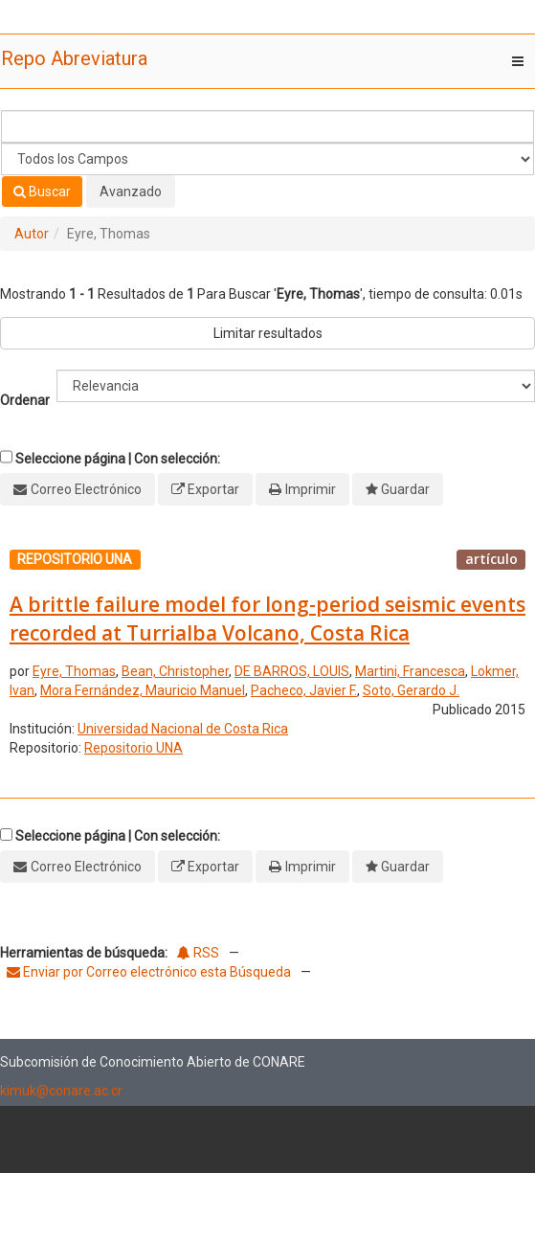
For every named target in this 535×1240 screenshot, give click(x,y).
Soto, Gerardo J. (411, 690)
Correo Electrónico (86, 489)
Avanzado (131, 191)
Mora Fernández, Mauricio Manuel (142, 690)
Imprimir (310, 489)
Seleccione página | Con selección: (117, 458)
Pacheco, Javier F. (304, 690)
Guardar (405, 489)
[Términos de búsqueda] (267, 126)
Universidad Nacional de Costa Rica (183, 728)
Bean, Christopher (175, 671)
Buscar (42, 191)
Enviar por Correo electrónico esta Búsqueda (150, 972)
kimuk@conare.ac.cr (61, 1090)
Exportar (213, 489)
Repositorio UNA (133, 747)
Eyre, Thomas (74, 671)
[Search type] (267, 159)
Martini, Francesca (410, 671)
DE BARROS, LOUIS (291, 671)
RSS (198, 952)
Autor (31, 233)
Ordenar (25, 400)
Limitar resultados (268, 333)
